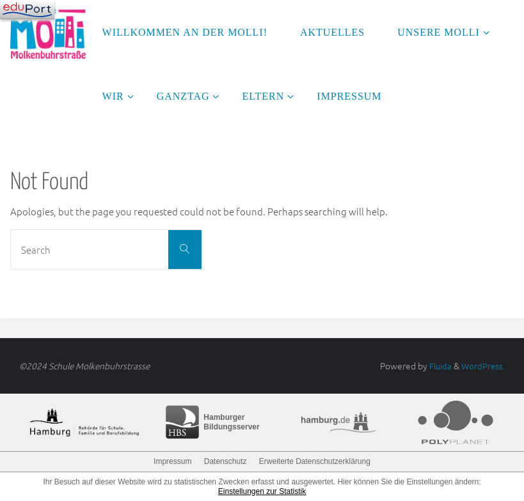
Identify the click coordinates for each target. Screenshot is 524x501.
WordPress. (482, 365)
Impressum (172, 460)
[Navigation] (27, 9)
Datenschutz (225, 460)
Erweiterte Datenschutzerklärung (314, 460)
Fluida (437, 365)
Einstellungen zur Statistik (262, 490)
